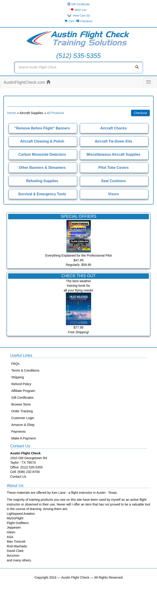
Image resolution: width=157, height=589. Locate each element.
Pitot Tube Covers (113, 167)
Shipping (17, 377)
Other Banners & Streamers (42, 167)
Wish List (78, 10)
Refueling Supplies (42, 181)
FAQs (15, 363)
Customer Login (22, 418)
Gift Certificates (22, 397)
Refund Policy (21, 384)
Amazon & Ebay (23, 425)
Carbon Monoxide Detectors (42, 154)
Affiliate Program (23, 391)
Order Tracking (22, 411)
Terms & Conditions (25, 370)
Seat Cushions (113, 181)
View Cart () (81, 15)
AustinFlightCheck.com (27, 82)
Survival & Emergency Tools (42, 194)
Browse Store (21, 404)
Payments (18, 431)
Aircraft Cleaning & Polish (42, 141)
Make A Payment (23, 438)
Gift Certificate (78, 4)
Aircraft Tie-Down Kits (113, 141)
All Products (55, 113)
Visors (113, 194)
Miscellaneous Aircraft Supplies (114, 154)
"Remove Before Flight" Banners (42, 128)
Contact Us (18, 476)
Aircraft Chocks (113, 128)
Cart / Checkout (78, 21)
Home (11, 113)
